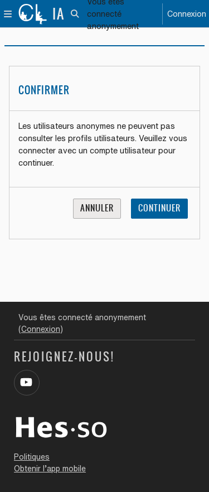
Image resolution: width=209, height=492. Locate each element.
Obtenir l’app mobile (50, 468)
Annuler (97, 208)
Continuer (159, 208)
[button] (75, 14)
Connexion (186, 13)
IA (58, 14)
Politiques (32, 457)
